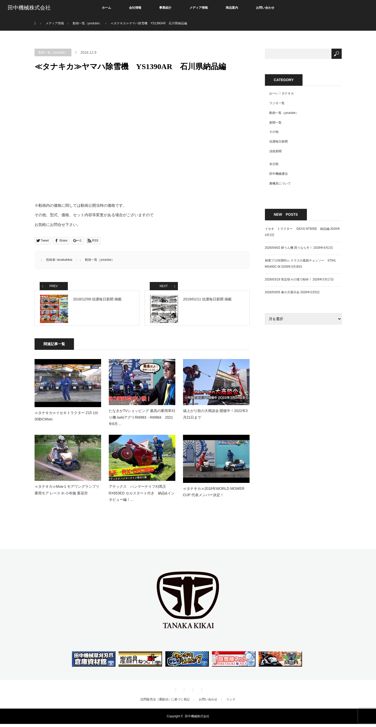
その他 (273, 132)
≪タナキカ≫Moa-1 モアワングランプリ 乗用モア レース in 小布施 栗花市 (67, 492)
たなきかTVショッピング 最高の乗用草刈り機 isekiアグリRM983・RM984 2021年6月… (142, 420)
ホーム (106, 7)
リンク (230, 702)
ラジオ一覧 (277, 103)
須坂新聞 (275, 151)
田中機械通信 (278, 174)
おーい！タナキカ (281, 93)
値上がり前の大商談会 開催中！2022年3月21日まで (215, 417)
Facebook (183, 692)
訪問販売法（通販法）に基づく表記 (165, 702)
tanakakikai (64, 260)
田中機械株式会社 (29, 8)
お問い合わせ (265, 7)
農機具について (280, 183)
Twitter (175, 692)
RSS (201, 692)
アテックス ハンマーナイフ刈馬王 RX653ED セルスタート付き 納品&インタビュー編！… (142, 495)
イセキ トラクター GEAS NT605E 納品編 (297, 229)
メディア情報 (198, 7)
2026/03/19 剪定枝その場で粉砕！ (288, 279)
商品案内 (232, 7)
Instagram (192, 692)
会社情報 (135, 7)
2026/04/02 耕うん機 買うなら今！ (289, 247)
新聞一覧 (275, 122)
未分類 (273, 164)
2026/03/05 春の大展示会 (282, 292)
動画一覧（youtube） (53, 52)
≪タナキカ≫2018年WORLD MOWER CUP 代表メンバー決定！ (213, 495)
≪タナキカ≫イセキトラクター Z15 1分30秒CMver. (67, 419)
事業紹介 (165, 7)
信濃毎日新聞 (278, 141)
